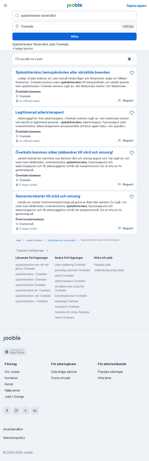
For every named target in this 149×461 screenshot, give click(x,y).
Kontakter (11, 378)
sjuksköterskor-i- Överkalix (32, 301)
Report (125, 100)
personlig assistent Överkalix (72, 270)
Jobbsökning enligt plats (109, 270)
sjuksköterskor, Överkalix (31, 284)
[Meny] (5, 5)
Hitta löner (105, 378)
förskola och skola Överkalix (72, 312)
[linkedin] (35, 410)
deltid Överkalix (64, 275)
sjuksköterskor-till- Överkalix (33, 290)
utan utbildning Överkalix (70, 264)
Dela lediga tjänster (64, 372)
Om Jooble (12, 372)
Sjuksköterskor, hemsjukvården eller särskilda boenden (63, 72)
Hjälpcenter (12, 390)
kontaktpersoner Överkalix (71, 295)
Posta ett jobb (60, 378)
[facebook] (7, 410)
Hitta (74, 36)
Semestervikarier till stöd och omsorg (48, 196)
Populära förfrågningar (33, 251)
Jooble (28, 452)
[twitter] (25, 410)
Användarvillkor (13, 429)
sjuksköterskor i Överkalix (31, 279)
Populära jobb (102, 264)
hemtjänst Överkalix (67, 306)
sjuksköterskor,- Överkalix (31, 274)
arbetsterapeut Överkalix (70, 281)
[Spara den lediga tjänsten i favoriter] (131, 73)
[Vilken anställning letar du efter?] (74, 15)
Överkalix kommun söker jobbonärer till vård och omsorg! (64, 152)
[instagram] (16, 410)
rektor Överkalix (64, 317)
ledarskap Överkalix (67, 301)
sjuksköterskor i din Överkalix (33, 295)
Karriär (9, 384)
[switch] (130, 59)
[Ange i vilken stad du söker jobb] (74, 26)
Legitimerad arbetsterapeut (40, 112)
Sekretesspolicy (14, 438)
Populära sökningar (110, 372)
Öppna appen (136, 6)
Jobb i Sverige (14, 396)
